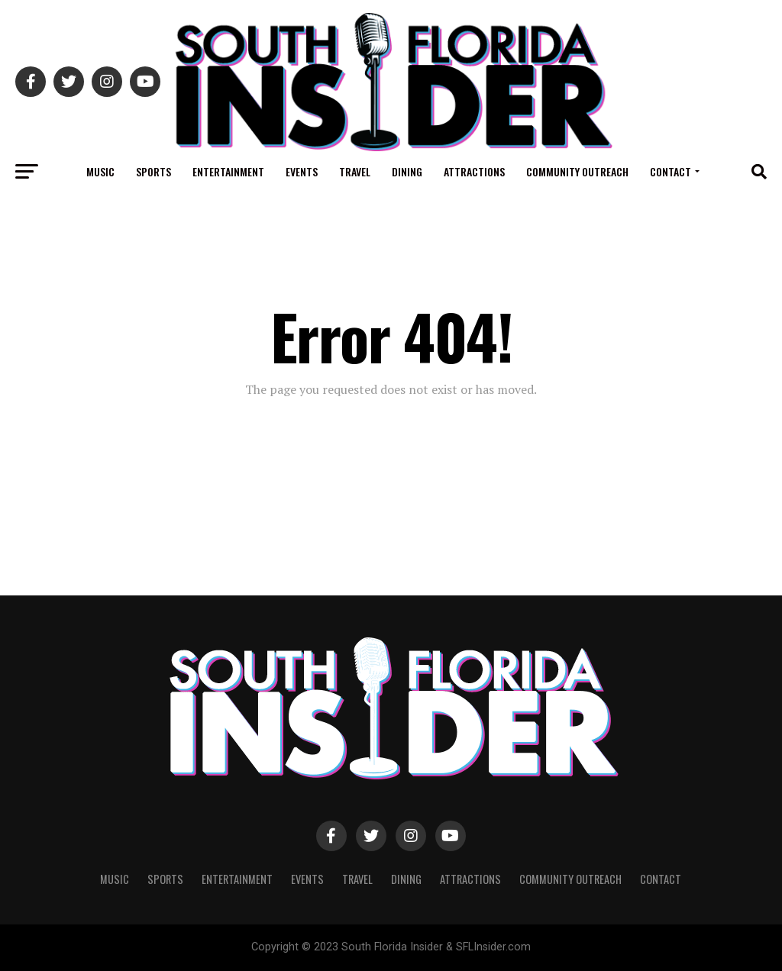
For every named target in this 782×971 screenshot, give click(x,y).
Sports (153, 171)
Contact (670, 171)
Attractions (474, 171)
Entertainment (228, 171)
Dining (407, 171)
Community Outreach (577, 171)
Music (100, 171)
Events (302, 171)
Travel (354, 171)
